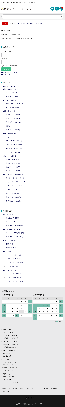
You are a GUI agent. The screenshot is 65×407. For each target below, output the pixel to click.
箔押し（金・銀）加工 (13, 193)
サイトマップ (5, 391)
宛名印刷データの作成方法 (14, 226)
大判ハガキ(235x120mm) (14, 118)
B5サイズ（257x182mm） (14, 152)
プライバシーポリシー (13, 259)
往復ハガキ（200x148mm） (15, 122)
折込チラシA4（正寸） (13, 159)
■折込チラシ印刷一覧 (9, 156)
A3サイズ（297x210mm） (14, 137)
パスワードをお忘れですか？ (12, 72)
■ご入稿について (8, 215)
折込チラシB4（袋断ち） (14, 167)
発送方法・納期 (11, 248)
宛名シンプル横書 (11, 92)
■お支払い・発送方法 (9, 240)
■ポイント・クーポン (9, 270)
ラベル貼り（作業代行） (14, 201)
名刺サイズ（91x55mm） (14, 126)
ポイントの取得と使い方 (14, 273)
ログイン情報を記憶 (9, 65)
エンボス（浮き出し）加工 (14, 189)
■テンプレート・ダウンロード (12, 229)
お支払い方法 (10, 244)
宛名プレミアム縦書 (12, 96)
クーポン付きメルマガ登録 (14, 281)
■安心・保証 (7, 251)
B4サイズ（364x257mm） (14, 148)
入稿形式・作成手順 (12, 218)
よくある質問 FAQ (12, 266)
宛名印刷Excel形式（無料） (15, 237)
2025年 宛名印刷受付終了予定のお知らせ (31, 23)
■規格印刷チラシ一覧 (9, 133)
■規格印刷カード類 (9, 111)
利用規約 (45, 389)
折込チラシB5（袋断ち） (14, 171)
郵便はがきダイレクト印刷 (14, 103)
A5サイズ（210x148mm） (14, 144)
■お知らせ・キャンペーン (11, 86)
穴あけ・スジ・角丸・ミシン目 (16, 182)
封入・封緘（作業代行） (14, 197)
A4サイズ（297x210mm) (14, 141)
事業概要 (4, 389)
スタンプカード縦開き (13, 130)
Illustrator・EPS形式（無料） (15, 233)
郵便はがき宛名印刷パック (14, 107)
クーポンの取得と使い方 (14, 277)
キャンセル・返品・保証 (14, 255)
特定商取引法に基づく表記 (14, 262)
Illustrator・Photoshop (14, 222)
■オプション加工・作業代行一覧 (13, 174)
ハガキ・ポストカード (13, 114)
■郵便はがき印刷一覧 (9, 100)
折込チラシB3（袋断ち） (14, 163)
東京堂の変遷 (55, 389)
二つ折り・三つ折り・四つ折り (16, 178)
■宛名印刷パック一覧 (9, 89)
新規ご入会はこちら (9, 74)
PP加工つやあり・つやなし (14, 185)
